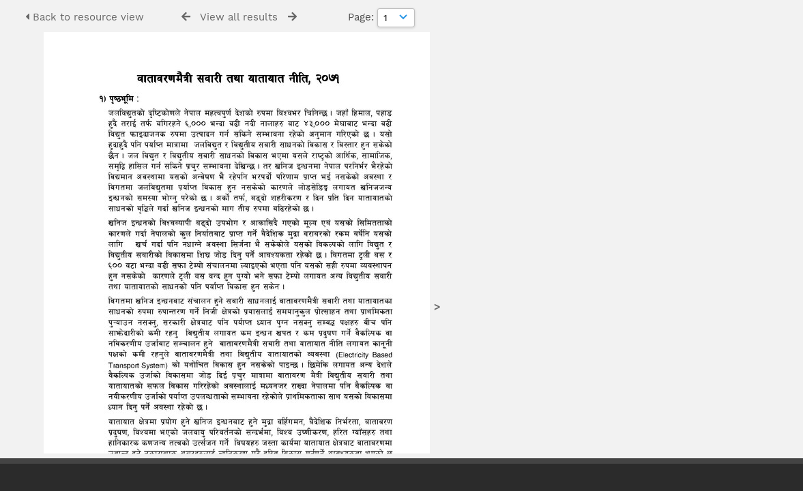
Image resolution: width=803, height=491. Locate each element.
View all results (239, 17)
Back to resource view (84, 17)
